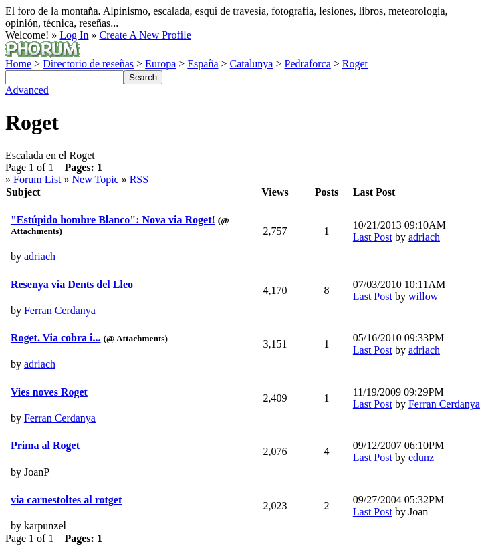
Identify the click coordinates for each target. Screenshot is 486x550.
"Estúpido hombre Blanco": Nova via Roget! (113, 219)
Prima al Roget (45, 445)
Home (18, 64)
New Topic (95, 179)
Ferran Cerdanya (60, 310)
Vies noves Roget (49, 392)
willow (423, 296)
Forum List (37, 179)
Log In (73, 35)
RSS (139, 179)
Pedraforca (307, 64)
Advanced (27, 90)
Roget (355, 64)
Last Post (372, 237)
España (202, 64)
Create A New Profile (145, 35)
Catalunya (251, 64)
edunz (421, 457)
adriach (39, 256)
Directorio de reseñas (88, 64)
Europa (160, 64)
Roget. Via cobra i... (56, 337)
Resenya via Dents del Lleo (72, 284)
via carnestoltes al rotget (66, 499)
